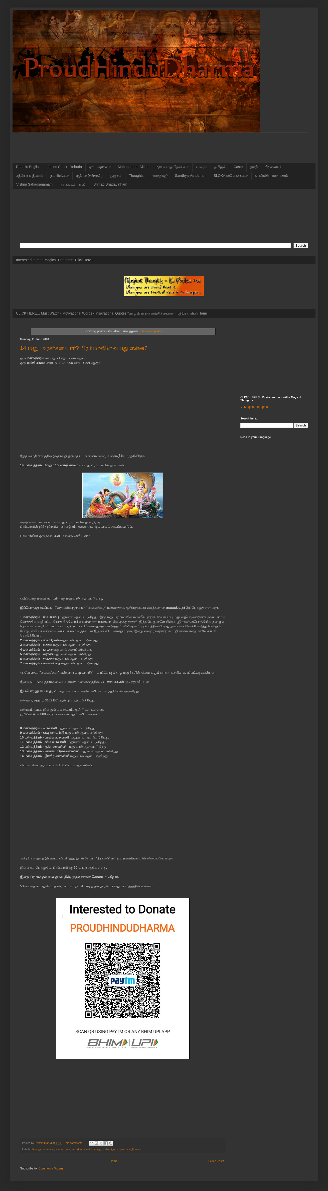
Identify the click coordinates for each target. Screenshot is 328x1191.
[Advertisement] (144, 144)
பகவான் (70, 1149)
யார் (122, 1149)
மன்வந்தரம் (110, 1149)
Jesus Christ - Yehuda (65, 167)
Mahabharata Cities (133, 167)
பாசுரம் (201, 167)
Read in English (28, 167)
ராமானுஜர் (159, 176)
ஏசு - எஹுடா (99, 167)
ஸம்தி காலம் (134, 1149)
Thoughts (136, 176)
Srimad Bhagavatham (110, 184)
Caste (238, 167)
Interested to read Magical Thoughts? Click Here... (55, 260)
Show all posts (151, 331)
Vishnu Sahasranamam (34, 184)
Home (114, 1161)
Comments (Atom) (50, 1168)
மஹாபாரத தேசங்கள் (172, 167)
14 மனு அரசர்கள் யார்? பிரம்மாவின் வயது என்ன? (83, 348)
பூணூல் (116, 176)
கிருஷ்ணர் (273, 167)
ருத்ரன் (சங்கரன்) (89, 176)
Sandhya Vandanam (190, 176)
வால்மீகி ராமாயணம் (271, 176)
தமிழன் (220, 167)
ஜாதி (254, 167)
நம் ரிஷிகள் (59, 176)
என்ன (59, 1149)
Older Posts (216, 1161)
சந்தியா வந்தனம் (29, 176)
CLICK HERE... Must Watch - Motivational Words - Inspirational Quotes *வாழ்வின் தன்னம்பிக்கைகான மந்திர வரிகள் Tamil (112, 313)
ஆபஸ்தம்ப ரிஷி (73, 184)
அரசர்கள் (48, 1149)
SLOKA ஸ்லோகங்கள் (231, 176)
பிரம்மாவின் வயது (89, 1149)
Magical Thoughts (256, 407)
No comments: (75, 1142)
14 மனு (36, 1149)
